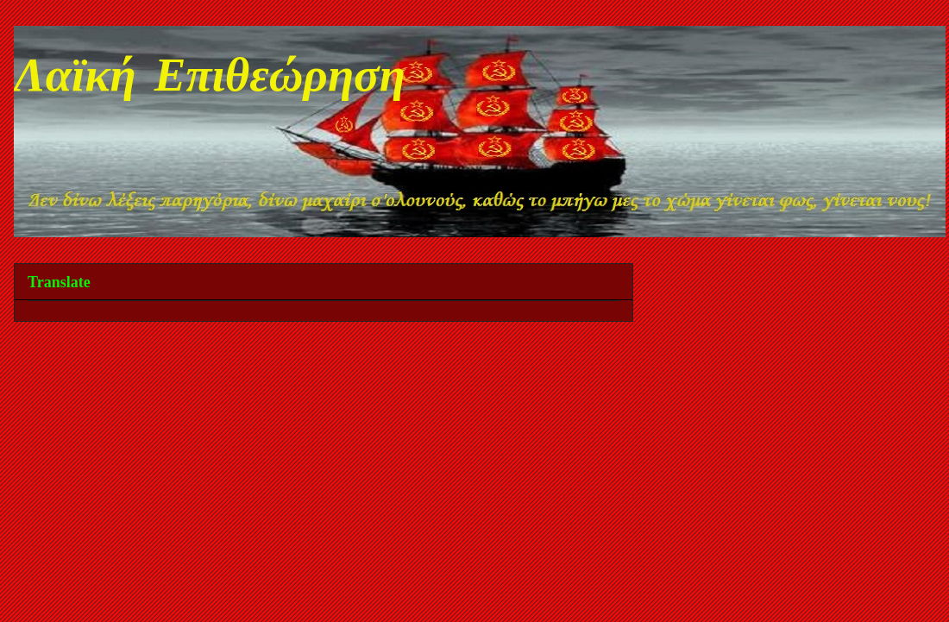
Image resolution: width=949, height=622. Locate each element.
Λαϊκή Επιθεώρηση (209, 79)
